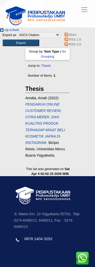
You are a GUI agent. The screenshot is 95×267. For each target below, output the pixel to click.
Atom (69, 35)
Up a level (9, 30)
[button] (21, 42)
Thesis (46, 66)
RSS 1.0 (72, 39)
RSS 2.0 (72, 44)
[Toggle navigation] (84, 9)
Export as (9, 35)
